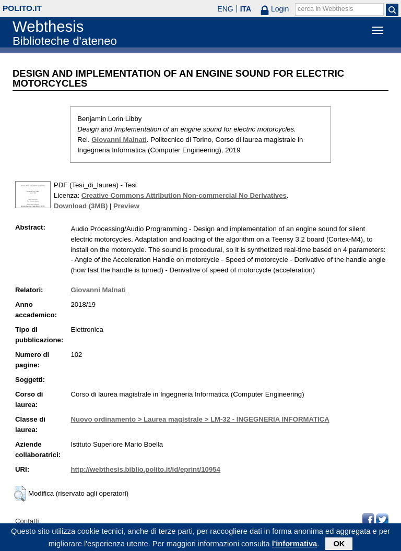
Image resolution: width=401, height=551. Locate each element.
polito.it (22, 8)
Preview (126, 206)
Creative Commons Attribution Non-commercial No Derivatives (184, 195)
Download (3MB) (81, 206)
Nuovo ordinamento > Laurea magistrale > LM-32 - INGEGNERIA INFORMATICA (199, 419)
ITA (246, 9)
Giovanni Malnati (119, 139)
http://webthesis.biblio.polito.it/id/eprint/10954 (145, 469)
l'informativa (294, 545)
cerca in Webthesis (325, 9)
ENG (225, 9)
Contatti (27, 521)
